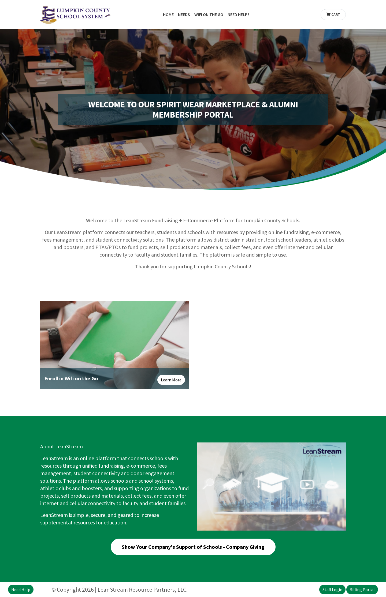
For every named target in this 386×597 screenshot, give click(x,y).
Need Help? (238, 14)
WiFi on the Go (208, 14)
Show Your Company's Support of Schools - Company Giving (193, 546)
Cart (333, 14)
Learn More (171, 379)
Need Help (20, 589)
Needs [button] (184, 14)
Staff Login (332, 589)
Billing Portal (362, 589)
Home (168, 14)
